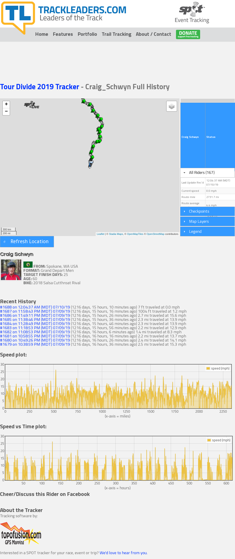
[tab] (207, 173)
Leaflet (100, 234)
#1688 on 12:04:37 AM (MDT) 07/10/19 (35, 307)
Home (41, 34)
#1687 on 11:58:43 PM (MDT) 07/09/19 (35, 311)
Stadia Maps (116, 234)
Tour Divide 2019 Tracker (40, 86)
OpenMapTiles (135, 234)
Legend (195, 231)
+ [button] (6, 104)
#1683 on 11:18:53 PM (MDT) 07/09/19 (35, 328)
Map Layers (199, 221)
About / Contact (153, 34)
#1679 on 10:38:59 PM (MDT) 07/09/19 (35, 344)
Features (63, 34)
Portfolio (87, 34)
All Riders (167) (202, 172)
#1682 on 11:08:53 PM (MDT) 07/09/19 (35, 332)
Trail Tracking (116, 34)
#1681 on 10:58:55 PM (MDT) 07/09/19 (35, 336)
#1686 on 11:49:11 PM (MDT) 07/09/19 (35, 315)
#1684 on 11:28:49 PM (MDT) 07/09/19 (35, 323)
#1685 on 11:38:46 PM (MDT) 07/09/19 (35, 319)
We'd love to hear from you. (123, 553)
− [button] (6, 111)
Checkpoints (199, 211)
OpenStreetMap (156, 234)
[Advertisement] (117, 55)
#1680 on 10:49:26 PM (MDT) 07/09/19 (35, 340)
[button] (27, 241)
